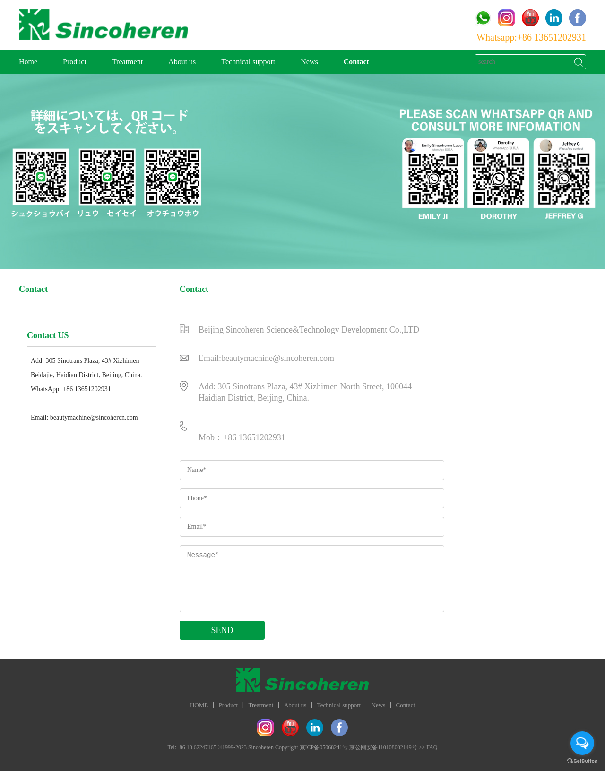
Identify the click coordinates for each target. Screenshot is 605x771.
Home (28, 62)
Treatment (127, 62)
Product (74, 62)
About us (182, 62)
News (309, 62)
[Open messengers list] (582, 743)
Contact (356, 62)
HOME (199, 705)
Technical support (248, 62)
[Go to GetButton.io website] (582, 761)
